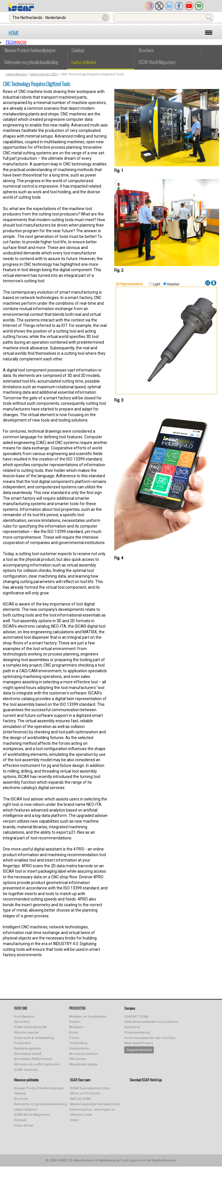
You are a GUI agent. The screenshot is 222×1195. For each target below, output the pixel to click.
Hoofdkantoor (24, 1016)
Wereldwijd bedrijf (28, 1054)
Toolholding (78, 1043)
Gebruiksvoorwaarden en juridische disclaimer (151, 1024)
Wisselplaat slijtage (83, 1064)
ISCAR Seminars (26, 1070)
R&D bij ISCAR (80, 1099)
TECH (15, 42)
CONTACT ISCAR (136, 1016)
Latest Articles (16, 74)
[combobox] (59, 18)
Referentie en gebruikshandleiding (32, 62)
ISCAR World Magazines (157, 62)
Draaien (75, 1022)
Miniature (76, 1027)
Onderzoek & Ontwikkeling (34, 1038)
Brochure (146, 50)
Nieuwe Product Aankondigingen (30, 50)
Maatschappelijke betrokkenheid (95, 1104)
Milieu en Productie (85, 1093)
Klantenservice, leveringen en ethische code (92, 1112)
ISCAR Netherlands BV (30, 1027)
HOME (14, 33)
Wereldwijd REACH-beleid (33, 1059)
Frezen (74, 1038)
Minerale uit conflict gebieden (37, 1064)
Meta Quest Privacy (138, 1043)
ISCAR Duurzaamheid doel (90, 1088)
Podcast (20, 1120)
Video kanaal (23, 1125)
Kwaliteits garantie (27, 1048)
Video (74, 1120)
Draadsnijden (79, 1048)
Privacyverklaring (137, 1032)
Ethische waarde (26, 1032)
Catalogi (78, 50)
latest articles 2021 (44, 74)
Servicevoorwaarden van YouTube (149, 1038)
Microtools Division (83, 1054)
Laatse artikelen (84, 62)
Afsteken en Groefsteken (88, 1016)
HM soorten (78, 1059)
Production (22, 1043)
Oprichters (22, 1022)
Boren (73, 1032)
